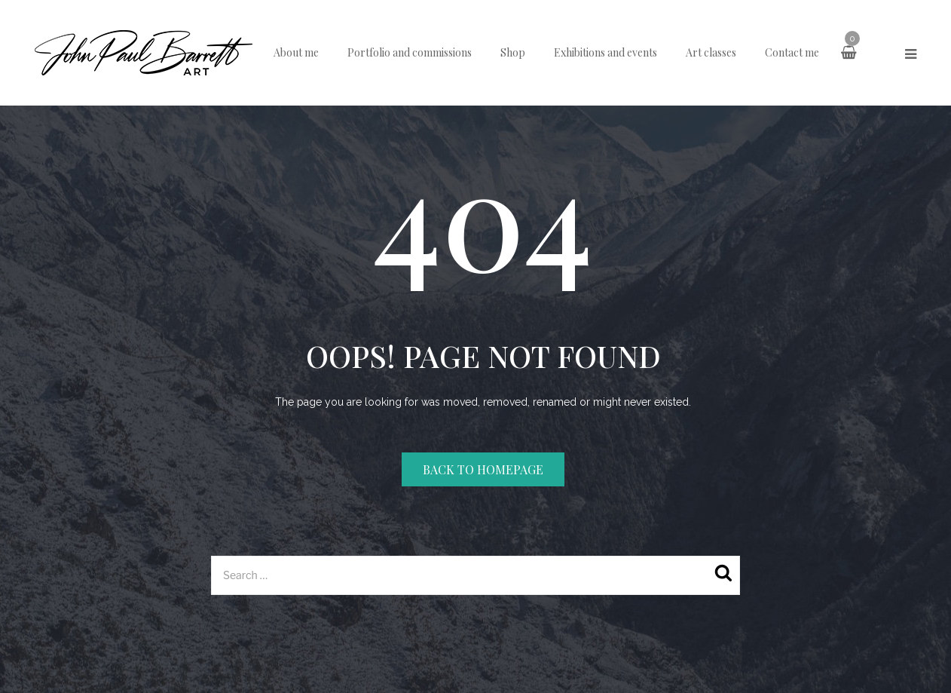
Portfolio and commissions (409, 52)
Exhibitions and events (605, 52)
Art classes (711, 52)
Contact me (792, 52)
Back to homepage (483, 469)
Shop (512, 52)
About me (296, 52)
